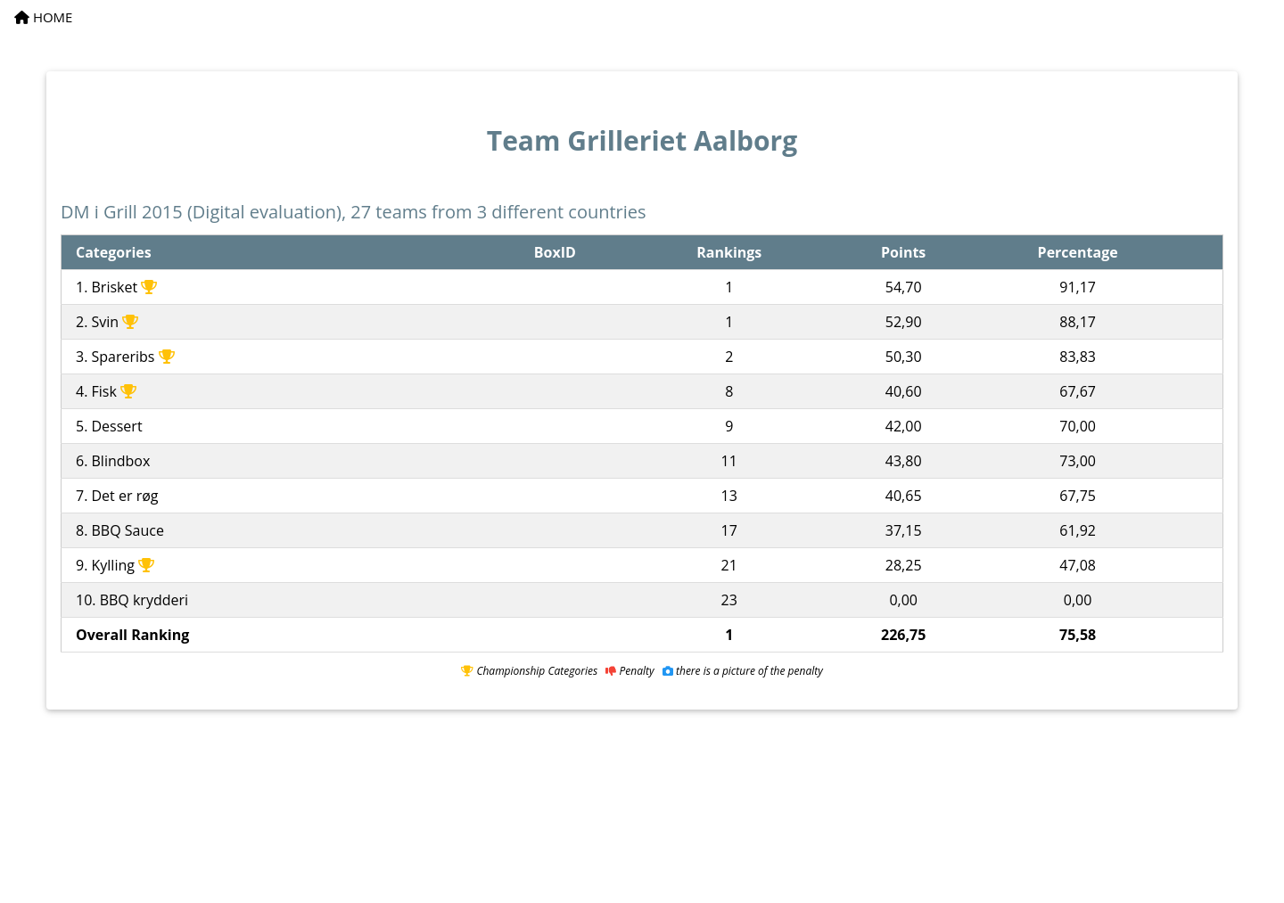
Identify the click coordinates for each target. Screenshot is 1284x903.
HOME (43, 17)
